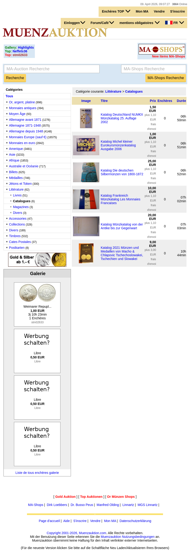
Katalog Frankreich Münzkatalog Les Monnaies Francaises (120, 199)
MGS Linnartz (148, 505)
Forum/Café (102, 22)
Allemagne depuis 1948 (26, 131)
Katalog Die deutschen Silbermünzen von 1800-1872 (122, 172)
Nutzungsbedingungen (138, 537)
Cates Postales (20, 242)
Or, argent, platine (22, 102)
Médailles (16, 178)
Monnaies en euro (22, 143)
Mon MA (142, 11)
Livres (17, 195)
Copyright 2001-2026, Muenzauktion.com (76, 533)
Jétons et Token (20, 183)
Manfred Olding (108, 505)
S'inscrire (177, 11)
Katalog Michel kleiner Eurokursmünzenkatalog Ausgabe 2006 (118, 145)
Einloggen (74, 22)
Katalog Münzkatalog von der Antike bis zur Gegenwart (122, 226)
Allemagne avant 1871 (25, 119)
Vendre (159, 11)
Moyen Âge (17, 114)
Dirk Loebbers (57, 505)
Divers (17, 213)
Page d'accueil (49, 521)
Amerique (16, 149)
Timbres (15, 236)
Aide (66, 521)
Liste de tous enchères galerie (37, 473)
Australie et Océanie (23, 166)
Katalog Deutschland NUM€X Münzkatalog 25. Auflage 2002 (122, 118)
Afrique (14, 160)
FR (174, 22)
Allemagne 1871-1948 (25, 125)
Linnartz (128, 505)
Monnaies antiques (23, 108)
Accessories (18, 218)
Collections (17, 224)
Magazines (21, 207)
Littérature (16, 189)
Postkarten (17, 247)
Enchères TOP (116, 11)
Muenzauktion (111, 537)
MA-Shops (35, 505)
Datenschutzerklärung (135, 521)
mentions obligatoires (140, 22)
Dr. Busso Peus (82, 505)
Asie (12, 154)
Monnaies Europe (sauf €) (28, 137)
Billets (13, 172)
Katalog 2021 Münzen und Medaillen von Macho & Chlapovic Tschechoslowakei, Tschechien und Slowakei (122, 253)
